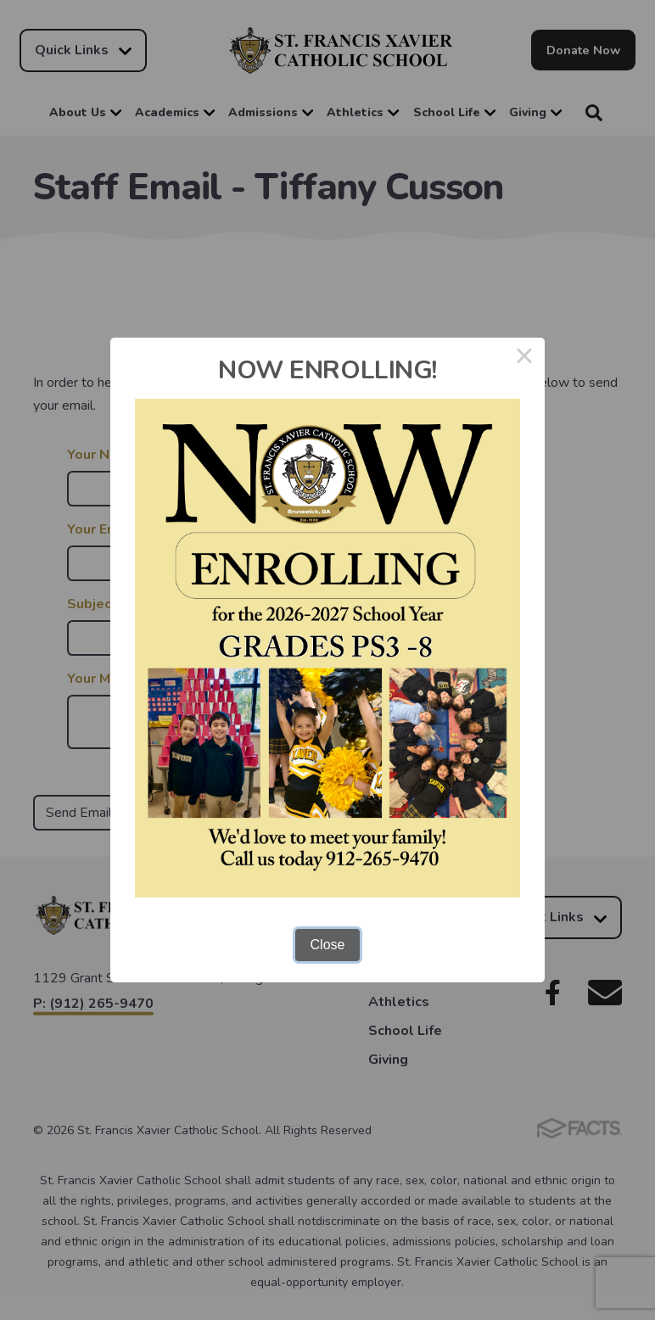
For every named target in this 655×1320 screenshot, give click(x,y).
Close (328, 944)
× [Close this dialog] (524, 358)
